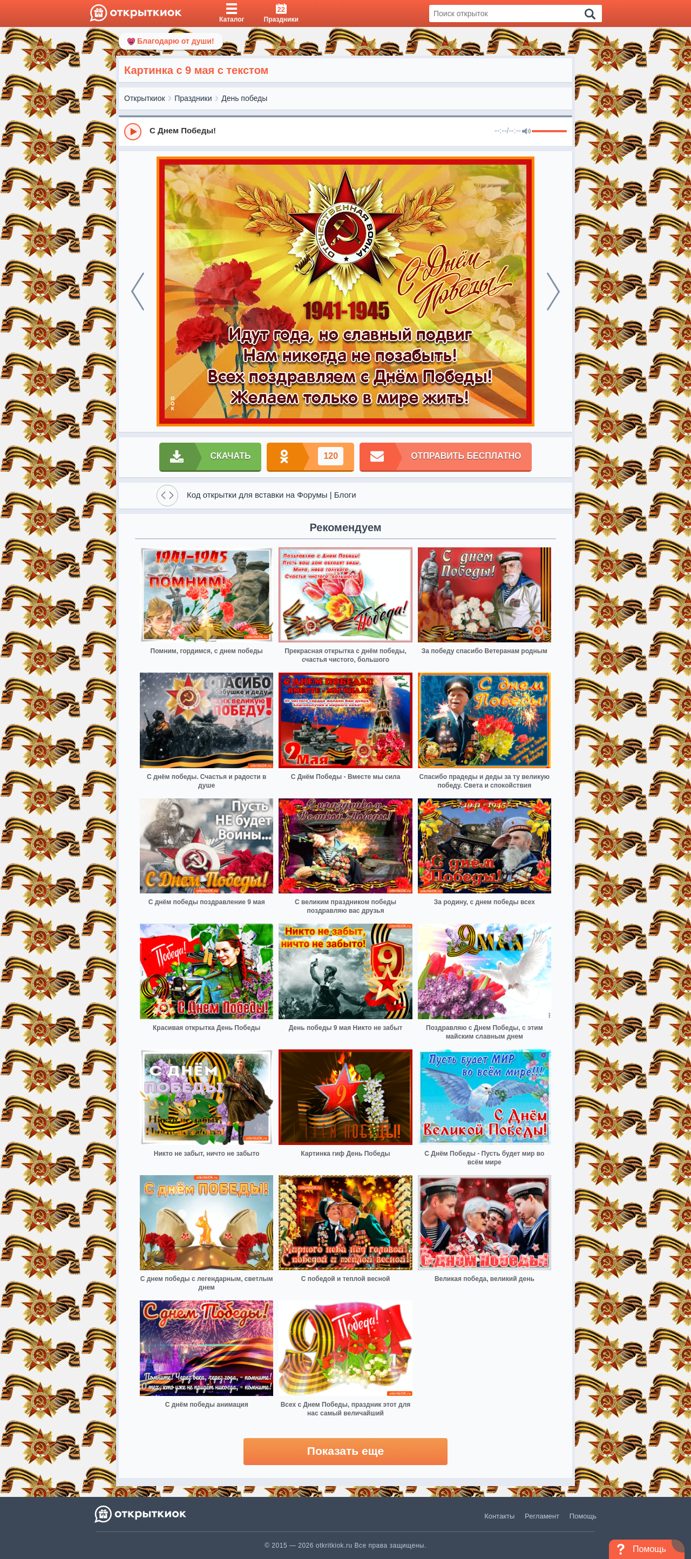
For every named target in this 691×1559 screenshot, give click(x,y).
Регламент (542, 1516)
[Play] (132, 131)
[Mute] (526, 131)
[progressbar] (549, 131)
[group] (345, 131)
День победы (244, 98)
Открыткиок (144, 98)
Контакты (499, 1516)
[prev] (137, 291)
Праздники (193, 98)
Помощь (583, 1516)
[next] (553, 291)
